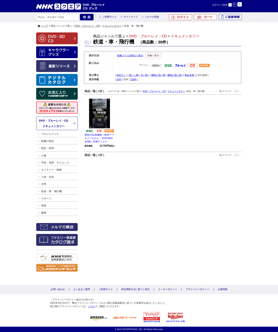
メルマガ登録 (152, 16)
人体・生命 (47, 176)
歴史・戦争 (47, 148)
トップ (44, 26)
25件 (118, 79)
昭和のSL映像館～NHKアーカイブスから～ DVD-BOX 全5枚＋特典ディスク (99, 138)
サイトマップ (131, 16)
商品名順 (189, 75)
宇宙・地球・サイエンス (55, 162)
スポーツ (46, 198)
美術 (43, 205)
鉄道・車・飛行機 (51, 191)
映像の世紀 (47, 141)
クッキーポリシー (167, 289)
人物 (43, 155)
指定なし (121, 75)
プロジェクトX (49, 133)
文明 (43, 184)
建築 (43, 212)
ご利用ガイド (109, 16)
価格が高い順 (174, 75)
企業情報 (222, 289)
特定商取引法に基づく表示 (135, 289)
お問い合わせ (58, 289)
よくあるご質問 (81, 289)
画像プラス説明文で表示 (130, 55)
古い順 (144, 75)
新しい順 (134, 75)
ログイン (180, 17)
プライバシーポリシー (197, 289)
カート (205, 17)
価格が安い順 (158, 75)
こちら (91, 306)
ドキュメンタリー (111, 26)
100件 (133, 79)
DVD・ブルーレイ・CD (87, 26)
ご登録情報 (230, 17)
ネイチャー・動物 (51, 169)
